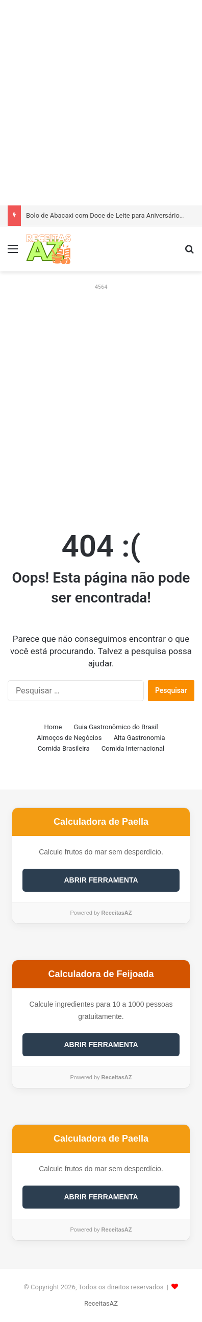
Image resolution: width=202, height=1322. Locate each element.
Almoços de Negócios (69, 737)
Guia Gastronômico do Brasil (116, 727)
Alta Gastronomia (139, 737)
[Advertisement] (101, 101)
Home (53, 727)
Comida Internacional (133, 748)
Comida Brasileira (64, 748)
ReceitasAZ (101, 1303)
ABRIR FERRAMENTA (101, 880)
